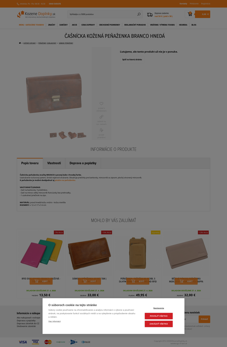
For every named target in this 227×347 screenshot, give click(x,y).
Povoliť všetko (161, 316)
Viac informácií (54, 322)
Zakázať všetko (161, 324)
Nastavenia (161, 309)
